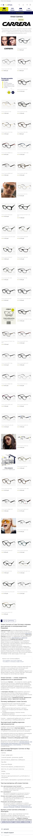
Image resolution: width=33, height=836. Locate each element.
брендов (28, 633)
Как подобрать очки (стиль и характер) (12, 660)
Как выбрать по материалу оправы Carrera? (13, 661)
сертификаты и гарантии (19, 637)
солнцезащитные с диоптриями (11, 744)
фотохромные (13, 743)
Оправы (12, 10)
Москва (9, 1)
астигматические (23, 743)
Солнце (21, 10)
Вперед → (12, 620)
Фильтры (21, 19)
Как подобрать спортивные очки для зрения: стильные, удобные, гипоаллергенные (17, 806)
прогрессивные (24, 742)
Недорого (29, 10)
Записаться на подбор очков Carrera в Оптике (16, 822)
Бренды (4, 10)
